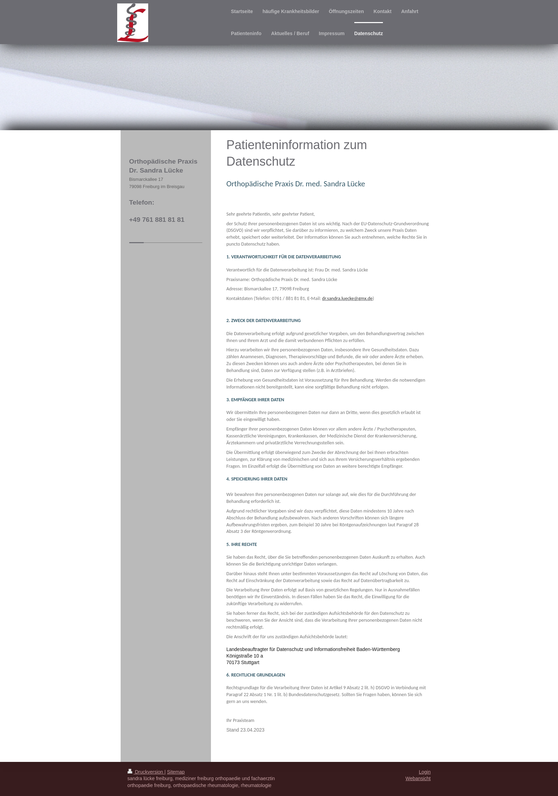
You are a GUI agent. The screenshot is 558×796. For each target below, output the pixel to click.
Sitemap (176, 772)
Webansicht (418, 778)
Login (424, 772)
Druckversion (146, 772)
